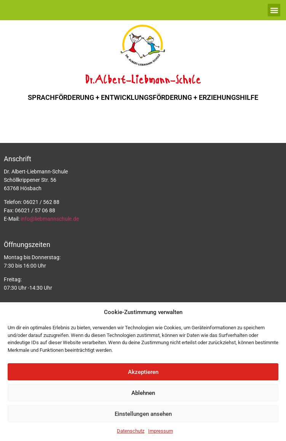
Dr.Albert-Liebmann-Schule (143, 81)
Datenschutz (130, 431)
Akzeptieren (143, 372)
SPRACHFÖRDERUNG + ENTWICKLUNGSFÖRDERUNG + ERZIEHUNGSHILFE (143, 97)
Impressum (160, 431)
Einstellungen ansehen (143, 414)
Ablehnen (143, 393)
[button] (274, 10)
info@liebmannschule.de (50, 219)
